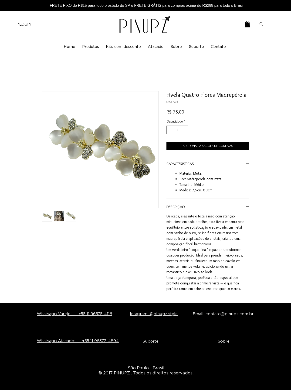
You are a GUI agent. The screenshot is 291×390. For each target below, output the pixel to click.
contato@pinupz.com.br (230, 314)
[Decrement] (170, 130)
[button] (247, 24)
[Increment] (184, 130)
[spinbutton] (177, 130)
